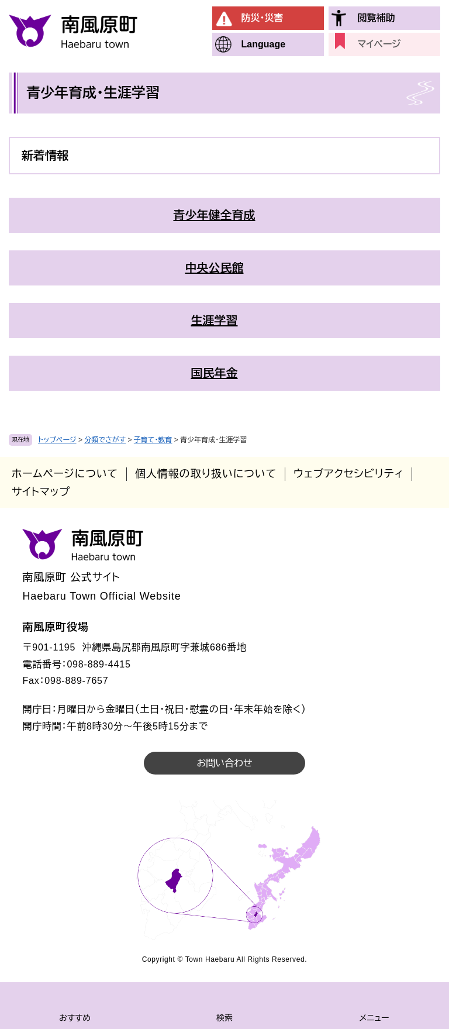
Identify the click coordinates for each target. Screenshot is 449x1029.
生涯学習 (214, 320)
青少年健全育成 (214, 215)
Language (263, 44)
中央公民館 (214, 267)
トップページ (57, 440)
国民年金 (214, 373)
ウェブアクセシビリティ (348, 474)
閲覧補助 (376, 18)
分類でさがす (105, 440)
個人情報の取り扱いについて (206, 474)
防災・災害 (262, 18)
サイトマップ (41, 492)
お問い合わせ (224, 763)
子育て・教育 (153, 440)
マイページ (379, 44)
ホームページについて (65, 474)
